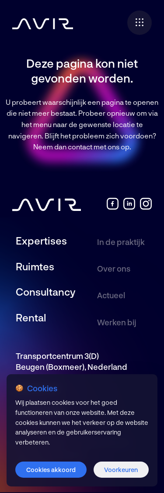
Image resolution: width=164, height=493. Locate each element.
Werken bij (116, 322)
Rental (31, 317)
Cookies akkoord (51, 469)
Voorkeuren (121, 469)
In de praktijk (121, 242)
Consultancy (45, 292)
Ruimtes (35, 266)
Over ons (113, 268)
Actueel (111, 295)
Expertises (41, 240)
